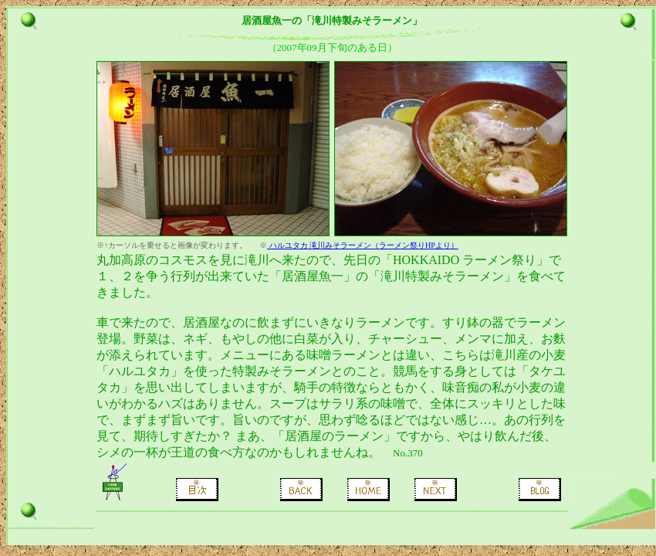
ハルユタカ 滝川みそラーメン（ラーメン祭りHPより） (362, 245)
